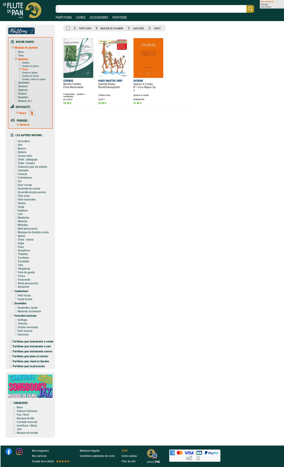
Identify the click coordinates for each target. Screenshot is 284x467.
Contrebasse (22, 177)
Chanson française (27, 411)
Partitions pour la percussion (27, 366)
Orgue (18, 243)
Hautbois (20, 210)
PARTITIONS (64, 18)
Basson (19, 148)
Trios (18, 55)
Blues (20, 407)
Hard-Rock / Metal (27, 425)
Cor (17, 181)
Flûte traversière (24, 199)
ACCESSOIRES (99, 18)
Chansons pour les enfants (30, 166)
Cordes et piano (28, 66)
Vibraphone (21, 268)
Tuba (18, 265)
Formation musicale (23, 315)
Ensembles (18, 303)
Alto (17, 144)
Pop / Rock (23, 414)
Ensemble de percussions (29, 192)
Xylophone (21, 286)
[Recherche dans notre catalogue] (155, 9)
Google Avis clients (50, 461)
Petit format (22, 295)
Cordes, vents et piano (31, 79)
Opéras (19, 236)
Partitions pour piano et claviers (29, 356)
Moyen (20, 113)
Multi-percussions (25, 228)
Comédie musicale (27, 421)
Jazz (19, 429)
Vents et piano (27, 72)
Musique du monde (27, 432)
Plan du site (128, 461)
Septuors (20, 90)
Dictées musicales (25, 327)
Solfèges (20, 320)
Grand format (22, 299)
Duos (18, 51)
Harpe (18, 206)
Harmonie (21, 334)
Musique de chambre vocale (31, 232)
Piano (18, 246)
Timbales (20, 254)
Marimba (20, 221)
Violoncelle (21, 279)
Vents (22, 69)
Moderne (22, 124)
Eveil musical (22, 331)
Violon (19, 276)
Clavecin (20, 174)
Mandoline (21, 217)
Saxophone (21, 250)
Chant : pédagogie (25, 159)
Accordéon (21, 141)
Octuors (20, 93)
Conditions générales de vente (100, 456)
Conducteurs (19, 291)
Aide (125, 451)
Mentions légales (90, 450)
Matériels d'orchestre (27, 311)
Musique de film (25, 418)
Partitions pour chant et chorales (29, 361)
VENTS (157, 28)
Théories (20, 323)
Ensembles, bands (25, 307)
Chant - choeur (23, 239)
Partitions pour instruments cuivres (31, 351)
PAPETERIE (119, 18)
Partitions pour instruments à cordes (32, 341)
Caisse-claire (22, 155)
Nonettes (20, 97)
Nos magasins (40, 450)
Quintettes (21, 82)
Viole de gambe (24, 272)
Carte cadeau (129, 456)
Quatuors (20, 59)
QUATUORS (138, 28)
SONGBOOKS (20, 403)
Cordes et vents (28, 76)
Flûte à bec (21, 196)
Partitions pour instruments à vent (30, 346)
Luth (17, 214)
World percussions (25, 283)
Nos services (39, 456)
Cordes (23, 62)
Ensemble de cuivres (26, 188)
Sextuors (20, 86)
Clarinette (20, 170)
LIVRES (80, 18)
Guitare (19, 203)
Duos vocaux (22, 185)
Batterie (19, 152)
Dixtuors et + (22, 100)
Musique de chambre (24, 47)
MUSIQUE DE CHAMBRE (112, 28)
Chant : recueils (24, 163)
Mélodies (20, 225)
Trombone (21, 257)
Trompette (21, 261)
